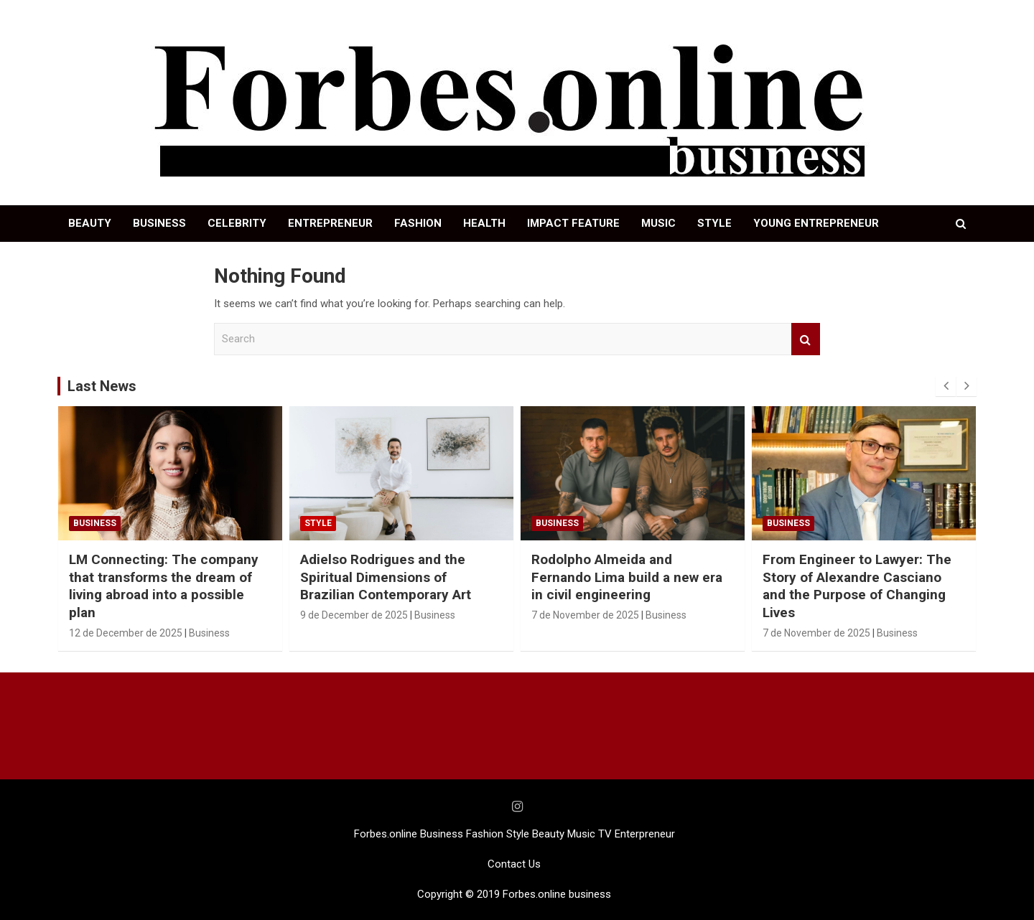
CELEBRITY (237, 223)
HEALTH (484, 223)
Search (805, 339)
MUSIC (658, 223)
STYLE (714, 223)
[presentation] (946, 386)
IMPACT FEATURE (573, 223)
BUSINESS (159, 223)
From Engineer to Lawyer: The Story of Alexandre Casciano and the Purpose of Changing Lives (857, 586)
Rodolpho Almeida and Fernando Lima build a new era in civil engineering (626, 577)
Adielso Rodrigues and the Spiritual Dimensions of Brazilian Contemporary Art (385, 577)
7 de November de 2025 (585, 615)
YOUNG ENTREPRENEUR (816, 223)
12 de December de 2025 (125, 633)
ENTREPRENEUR (330, 223)
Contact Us (514, 864)
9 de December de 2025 (354, 615)
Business (94, 523)
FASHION (418, 223)
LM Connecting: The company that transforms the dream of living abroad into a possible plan (163, 586)
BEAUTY (89, 223)
